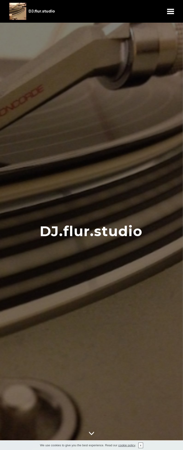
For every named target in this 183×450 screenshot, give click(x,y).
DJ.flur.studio (42, 11)
